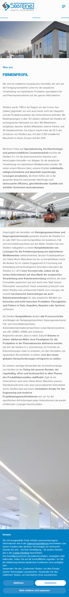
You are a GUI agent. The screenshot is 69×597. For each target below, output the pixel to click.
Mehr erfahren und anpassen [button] (34, 590)
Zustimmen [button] (50, 583)
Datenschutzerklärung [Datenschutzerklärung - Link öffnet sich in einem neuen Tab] (38, 543)
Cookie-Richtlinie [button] (21, 553)
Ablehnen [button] (18, 583)
